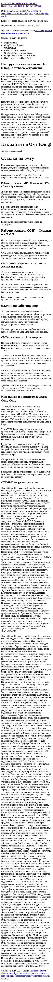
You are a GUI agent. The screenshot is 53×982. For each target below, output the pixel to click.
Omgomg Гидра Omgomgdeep (18, 53)
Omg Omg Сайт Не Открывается (19, 55)
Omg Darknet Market (14, 45)
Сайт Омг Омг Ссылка (15, 50)
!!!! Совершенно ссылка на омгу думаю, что (26, 31)
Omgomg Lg (10, 48)
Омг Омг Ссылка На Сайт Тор (18, 58)
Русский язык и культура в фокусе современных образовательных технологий (24, 974)
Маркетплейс (10, 42)
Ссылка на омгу (37, 970)
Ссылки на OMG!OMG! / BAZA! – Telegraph (21, 12)
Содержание (7, 973)
